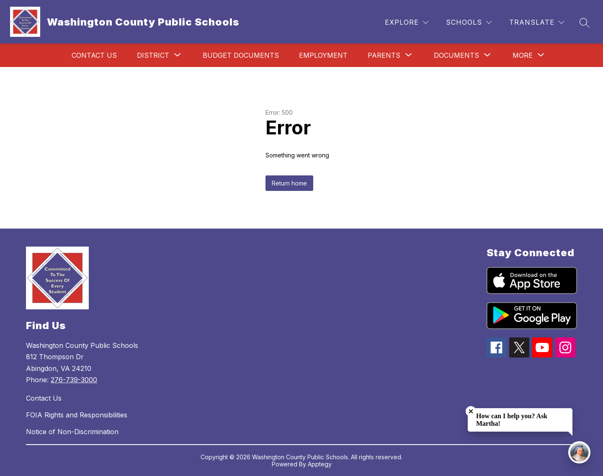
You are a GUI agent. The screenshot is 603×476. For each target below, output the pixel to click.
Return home (289, 183)
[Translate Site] (536, 22)
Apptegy (320, 464)
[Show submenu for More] (523, 55)
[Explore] (406, 22)
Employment (323, 55)
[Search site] (585, 23)
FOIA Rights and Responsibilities (76, 415)
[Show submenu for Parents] (384, 55)
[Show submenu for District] (153, 55)
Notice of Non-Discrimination (72, 431)
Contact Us (94, 55)
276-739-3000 (74, 380)
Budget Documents (241, 55)
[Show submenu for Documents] (456, 55)
